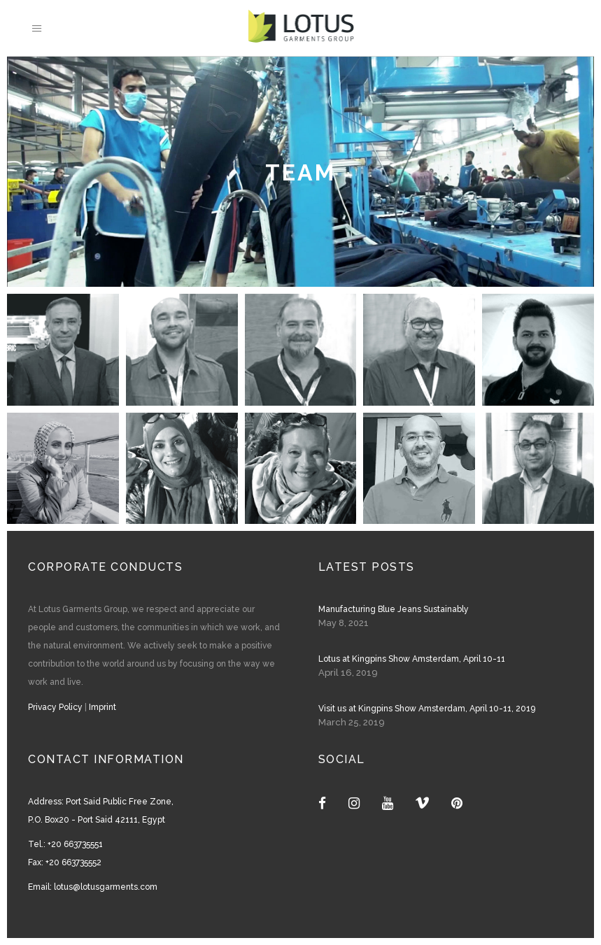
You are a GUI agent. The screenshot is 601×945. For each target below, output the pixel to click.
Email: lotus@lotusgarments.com (92, 887)
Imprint (102, 707)
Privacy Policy (55, 707)
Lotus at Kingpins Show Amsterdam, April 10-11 (411, 659)
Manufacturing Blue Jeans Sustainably (393, 609)
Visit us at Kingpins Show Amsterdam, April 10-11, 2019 (426, 708)
